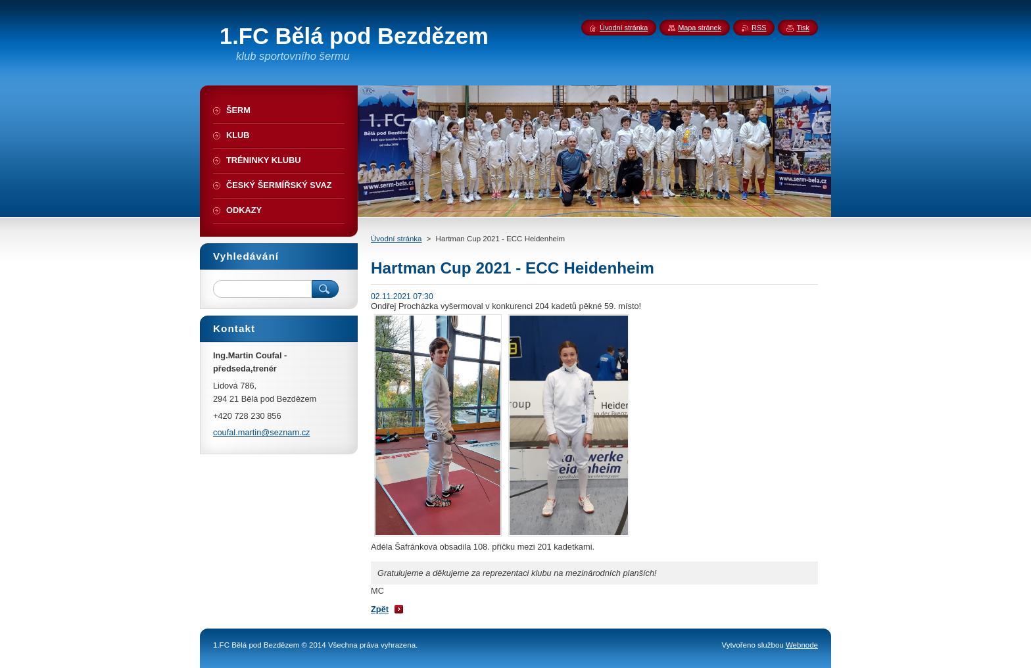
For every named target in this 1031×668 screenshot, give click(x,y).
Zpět (380, 609)
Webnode (802, 645)
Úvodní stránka (396, 239)
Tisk (802, 28)
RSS (759, 28)
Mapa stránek (699, 28)
